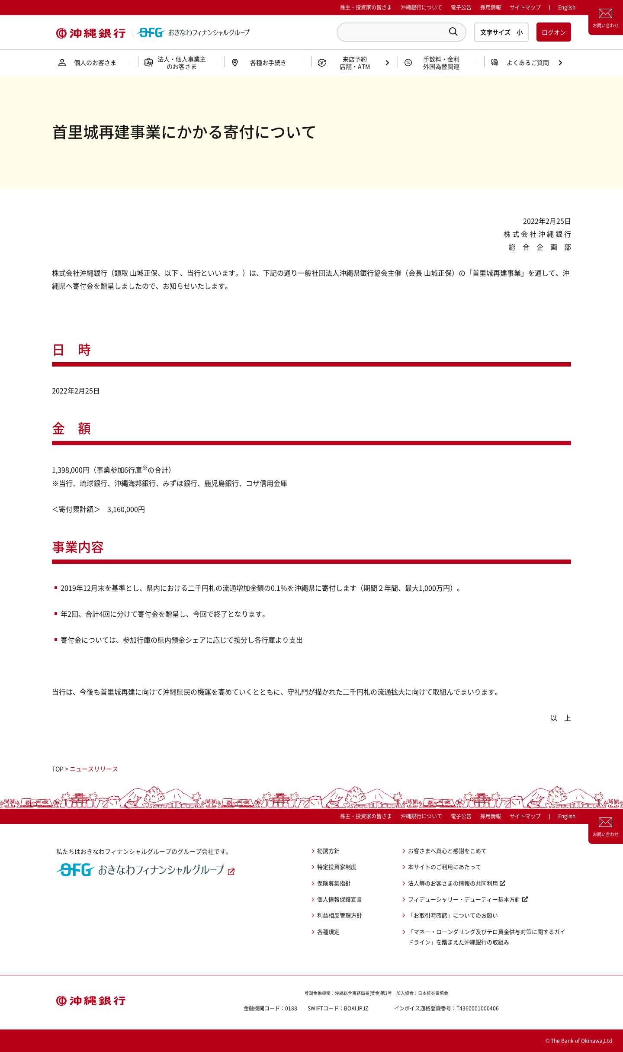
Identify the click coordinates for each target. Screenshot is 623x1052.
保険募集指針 (334, 883)
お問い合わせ (606, 25)
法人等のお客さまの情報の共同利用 (453, 883)
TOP (58, 768)
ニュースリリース (94, 768)
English (566, 816)
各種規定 (328, 931)
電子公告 (461, 7)
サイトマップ (525, 7)
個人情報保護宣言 (339, 899)
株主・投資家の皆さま (366, 7)
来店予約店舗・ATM (355, 63)
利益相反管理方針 (339, 915)
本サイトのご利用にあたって (444, 866)
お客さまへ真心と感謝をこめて (447, 850)
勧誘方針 (328, 850)
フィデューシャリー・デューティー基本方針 (464, 899)
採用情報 (490, 7)
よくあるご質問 (528, 62)
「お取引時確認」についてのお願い (453, 915)
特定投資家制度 (336, 866)
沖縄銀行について (421, 7)
